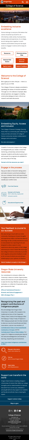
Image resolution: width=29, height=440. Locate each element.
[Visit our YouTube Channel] (20, 411)
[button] (27, 2)
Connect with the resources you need (12, 162)
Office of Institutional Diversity (10, 290)
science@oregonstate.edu (14, 421)
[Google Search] (23, 2)
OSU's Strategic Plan (7, 295)
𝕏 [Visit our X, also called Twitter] (12, 410)
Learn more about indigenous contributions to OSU (14, 343)
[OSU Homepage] (6, 4)
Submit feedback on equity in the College (13, 262)
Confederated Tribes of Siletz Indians (12, 332)
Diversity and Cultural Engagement (12, 292)
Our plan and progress (8, 142)
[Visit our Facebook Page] (17, 411)
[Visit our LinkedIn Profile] (15, 411)
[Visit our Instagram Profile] (9, 411)
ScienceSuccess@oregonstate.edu (14, 430)
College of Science (14, 5)
